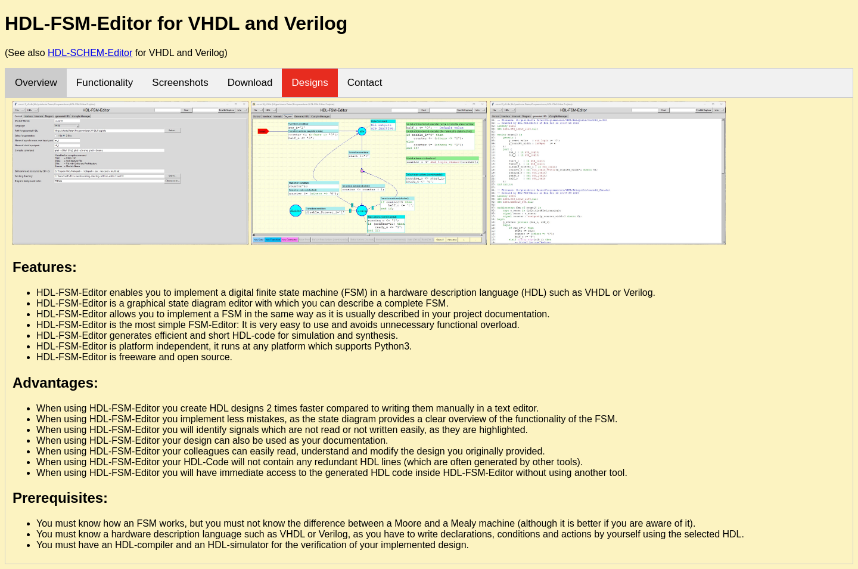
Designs (309, 82)
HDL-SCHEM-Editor (90, 53)
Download (250, 82)
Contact (365, 82)
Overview (36, 82)
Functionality (104, 82)
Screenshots (180, 82)
